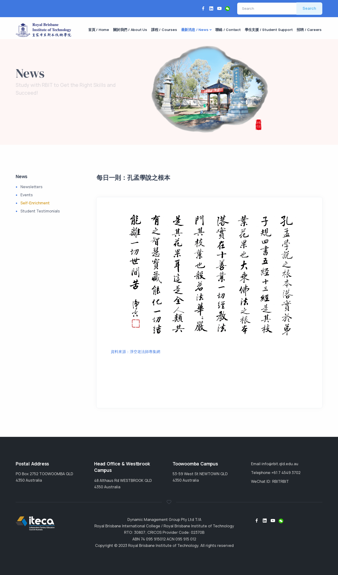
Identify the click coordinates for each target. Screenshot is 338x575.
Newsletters (31, 186)
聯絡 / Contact (228, 29)
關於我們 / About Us (130, 29)
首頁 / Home (98, 29)
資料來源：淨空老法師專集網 (135, 351)
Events (26, 194)
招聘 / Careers (309, 29)
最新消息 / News (194, 29)
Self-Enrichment (35, 203)
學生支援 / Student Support (269, 29)
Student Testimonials (40, 211)
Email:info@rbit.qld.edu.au (274, 463)
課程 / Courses (164, 29)
